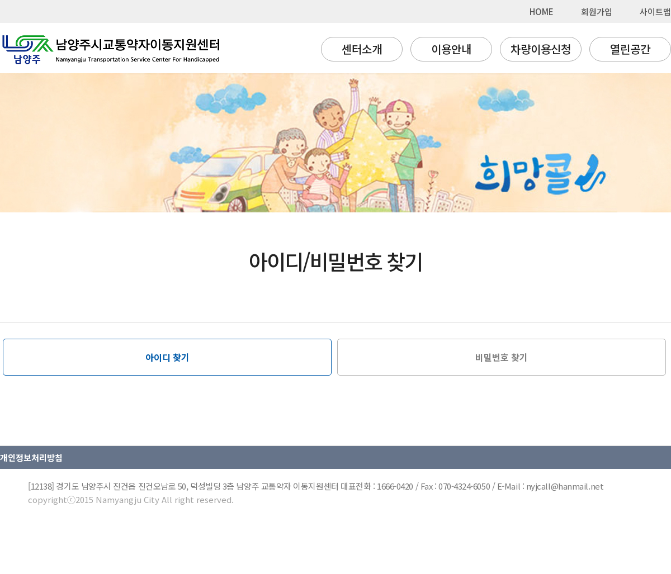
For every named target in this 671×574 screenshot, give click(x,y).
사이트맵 (655, 11)
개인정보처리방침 (31, 457)
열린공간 (630, 49)
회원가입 (596, 11)
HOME (542, 11)
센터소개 (362, 49)
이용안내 (451, 49)
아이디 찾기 (167, 357)
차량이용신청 (541, 49)
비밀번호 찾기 (501, 357)
